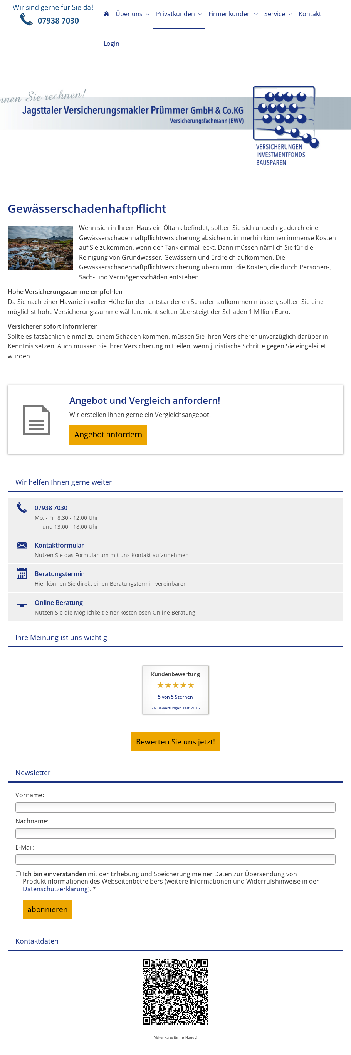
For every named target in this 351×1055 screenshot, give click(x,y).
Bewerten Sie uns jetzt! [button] (175, 714)
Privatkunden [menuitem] (177, 14)
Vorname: (29, 765)
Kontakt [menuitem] (308, 14)
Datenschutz (119, 1042)
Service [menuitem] (274, 14)
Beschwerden (202, 1042)
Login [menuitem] (333, 14)
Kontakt (257, 1042)
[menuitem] (110, 15)
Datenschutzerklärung (55, 859)
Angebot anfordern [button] (112, 408)
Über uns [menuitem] (131, 14)
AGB (277, 1042)
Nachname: (32, 792)
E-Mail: (24, 817)
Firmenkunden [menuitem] (230, 14)
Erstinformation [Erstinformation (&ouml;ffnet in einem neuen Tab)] (160, 1042)
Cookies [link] (234, 1042)
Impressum (83, 1042)
